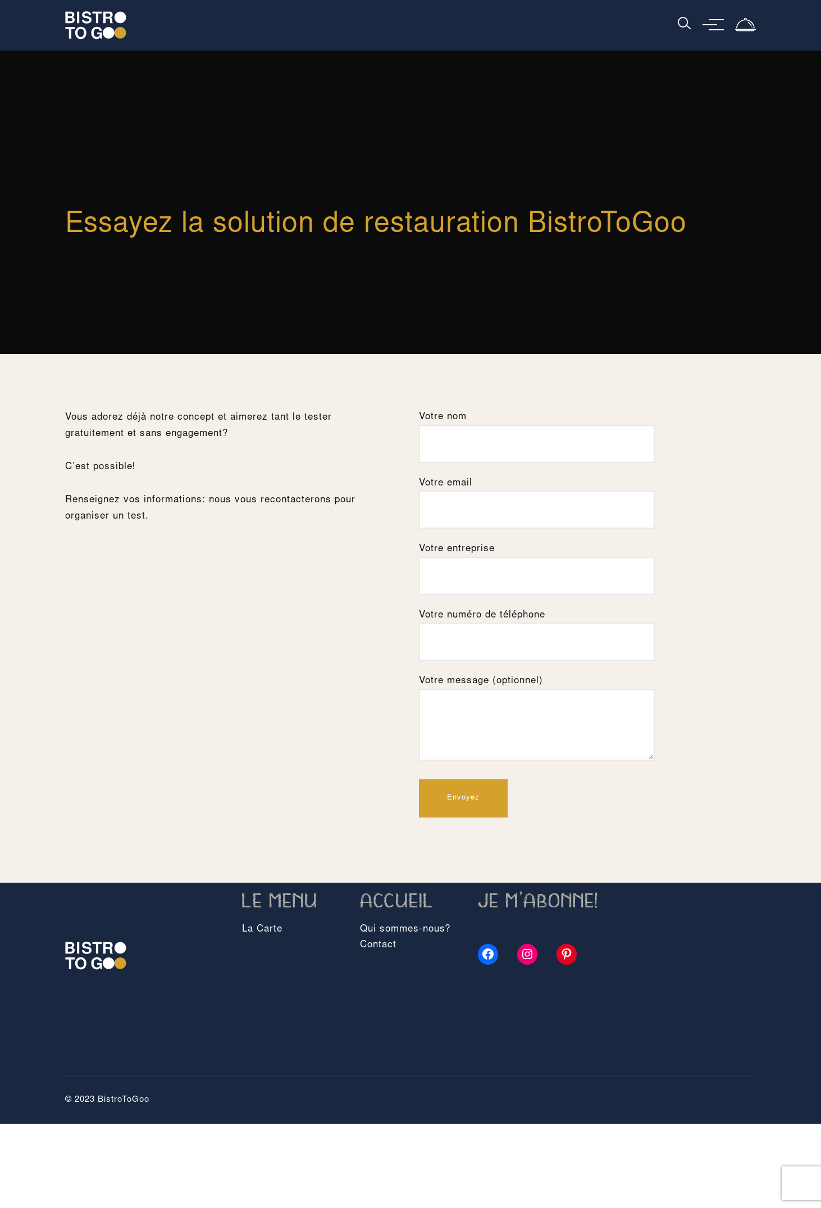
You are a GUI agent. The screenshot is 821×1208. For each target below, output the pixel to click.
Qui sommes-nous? (405, 929)
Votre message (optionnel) (537, 720)
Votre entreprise (537, 562)
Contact (378, 945)
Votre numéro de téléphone (537, 629)
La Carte (262, 929)
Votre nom (537, 430)
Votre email (537, 497)
